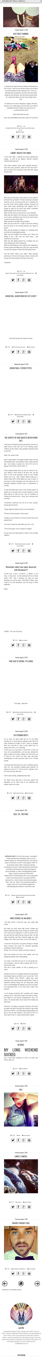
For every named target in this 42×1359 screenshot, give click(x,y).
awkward (7, 273)
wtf (32, 273)
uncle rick (20, 130)
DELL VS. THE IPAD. (21, 814)
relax (20, 793)
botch (19, 1135)
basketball (18, 414)
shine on (23, 128)
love (17, 128)
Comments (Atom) (15, 1289)
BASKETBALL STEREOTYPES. (21, 368)
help (18, 793)
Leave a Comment (21, 132)
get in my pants (15, 1269)
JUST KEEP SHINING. (21, 33)
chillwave (17, 712)
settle (22, 793)
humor (21, 414)
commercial (17, 895)
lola (15, 128)
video (24, 347)
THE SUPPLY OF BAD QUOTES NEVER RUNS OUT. (21, 439)
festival (11, 128)
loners (20, 1202)
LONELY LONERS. (20, 1156)
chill (15, 712)
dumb (17, 544)
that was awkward (26, 273)
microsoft (26, 895)
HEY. (21, 1089)
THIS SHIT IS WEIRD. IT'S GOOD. (21, 661)
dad (6, 128)
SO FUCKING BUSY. (21, 735)
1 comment (24, 1023)
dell (21, 895)
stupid (29, 544)
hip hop (18, 347)
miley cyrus (15, 273)
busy (16, 793)
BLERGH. (21, 1044)
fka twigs (25, 712)
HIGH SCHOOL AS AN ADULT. (21, 918)
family (8, 128)
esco (17, 1202)
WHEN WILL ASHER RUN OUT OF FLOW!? (21, 296)
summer (32, 128)
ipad (23, 895)
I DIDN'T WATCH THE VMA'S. (20, 153)
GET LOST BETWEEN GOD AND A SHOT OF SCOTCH (21, 118)
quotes (24, 544)
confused (11, 273)
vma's (31, 273)
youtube (29, 414)
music (20, 128)
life (14, 128)
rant (26, 544)
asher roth (15, 347)
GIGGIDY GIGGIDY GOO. (21, 1223)
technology (33, 895)
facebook (20, 544)
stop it (21, 273)
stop (18, 273)
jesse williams (21, 1269)
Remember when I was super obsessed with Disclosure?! (21, 568)
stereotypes (25, 414)
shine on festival (28, 128)
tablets (29, 895)
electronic (22, 712)
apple (14, 895)
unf (25, 1269)
